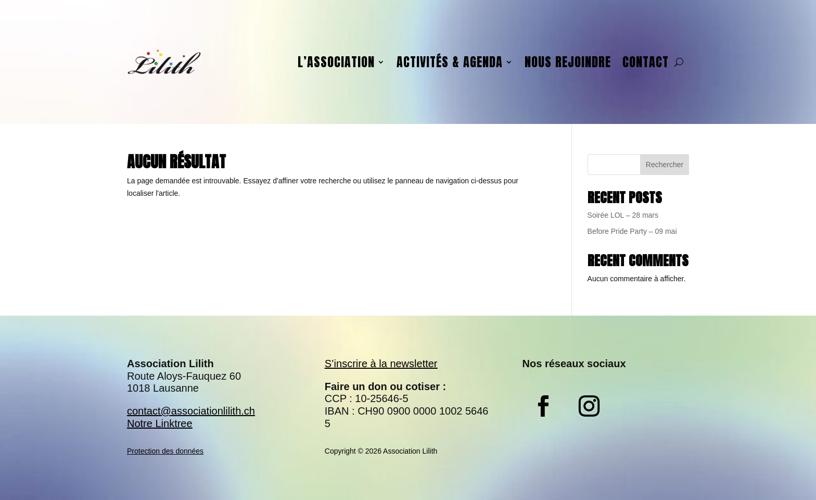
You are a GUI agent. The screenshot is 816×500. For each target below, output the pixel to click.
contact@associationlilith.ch (191, 411)
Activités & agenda (450, 62)
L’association (336, 62)
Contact (645, 62)
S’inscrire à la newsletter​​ (381, 363)
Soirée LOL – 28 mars (623, 215)
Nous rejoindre (568, 62)
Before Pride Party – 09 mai (632, 231)
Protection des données (165, 451)
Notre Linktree (160, 423)
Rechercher (664, 164)
